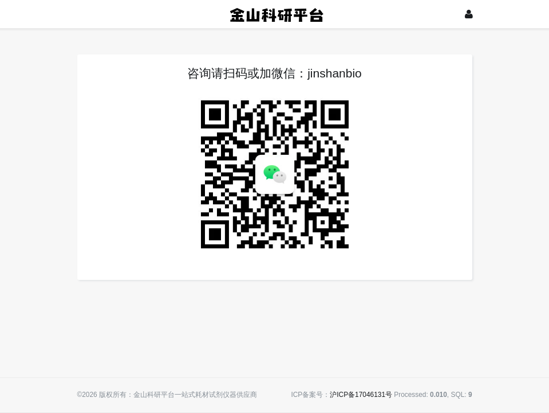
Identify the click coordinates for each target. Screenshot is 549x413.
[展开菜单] (83, 14)
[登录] (469, 14)
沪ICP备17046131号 (361, 395)
